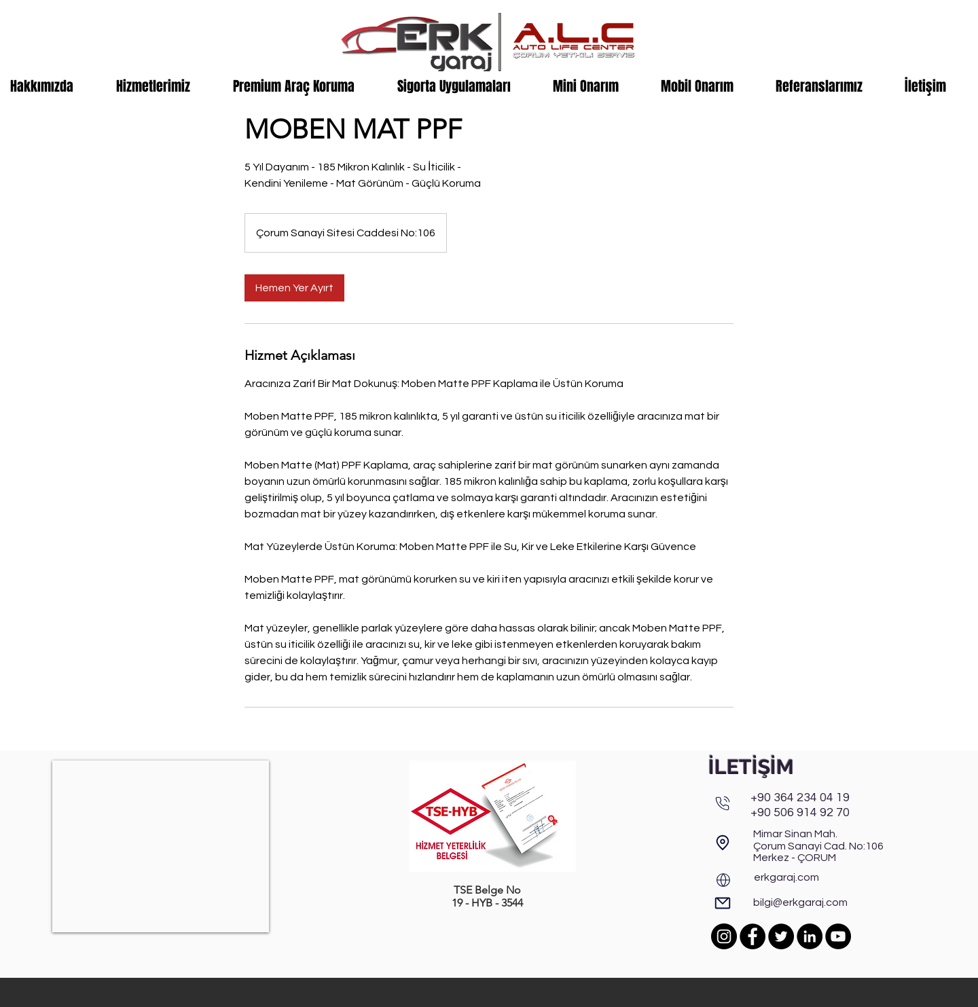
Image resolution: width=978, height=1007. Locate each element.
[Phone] (722, 803)
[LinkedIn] (809, 936)
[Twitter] (781, 936)
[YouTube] (838, 936)
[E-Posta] (722, 903)
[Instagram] (724, 936)
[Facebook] (752, 936)
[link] (294, 287)
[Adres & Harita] (722, 842)
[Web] (723, 880)
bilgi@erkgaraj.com (800, 902)
